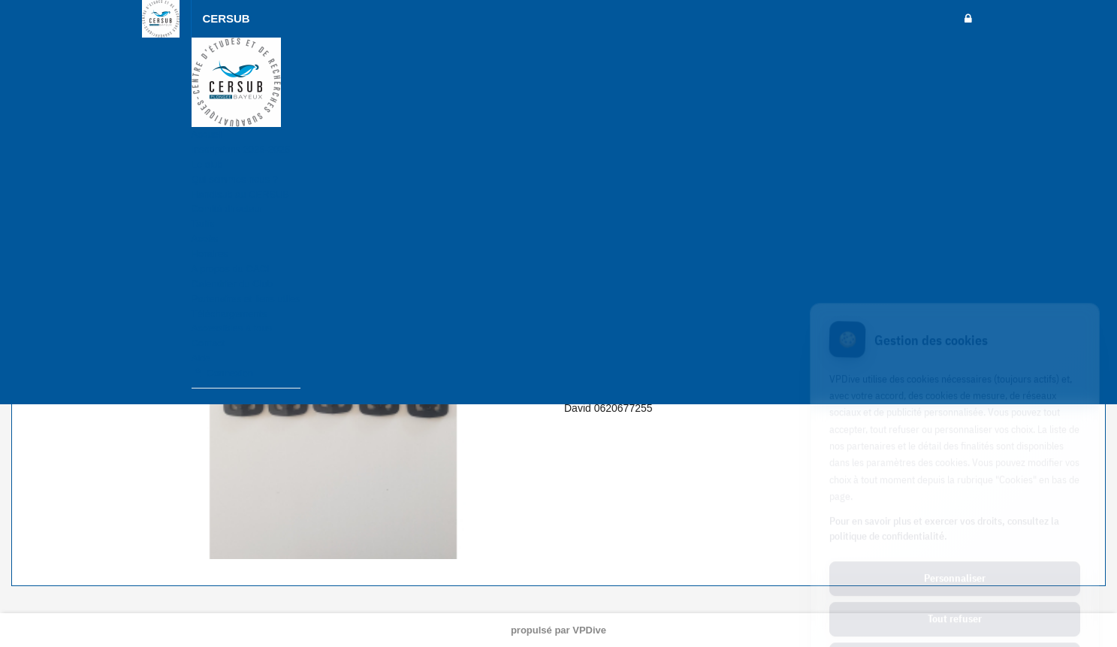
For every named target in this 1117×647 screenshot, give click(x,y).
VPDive (589, 630)
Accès (205, 238)
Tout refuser (955, 554)
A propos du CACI (231, 268)
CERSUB (226, 18)
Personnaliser (955, 513)
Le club (207, 164)
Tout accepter (955, 594)
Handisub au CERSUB (241, 194)
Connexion (222, 373)
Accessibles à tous (232, 328)
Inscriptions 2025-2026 (241, 149)
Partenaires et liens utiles (246, 298)
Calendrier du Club (232, 283)
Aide (201, 358)
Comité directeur (227, 208)
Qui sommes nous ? (235, 179)
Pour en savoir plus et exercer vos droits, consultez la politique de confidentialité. (944, 463)
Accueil (207, 134)
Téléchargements (229, 313)
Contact (208, 343)
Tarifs (203, 223)
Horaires (210, 253)
